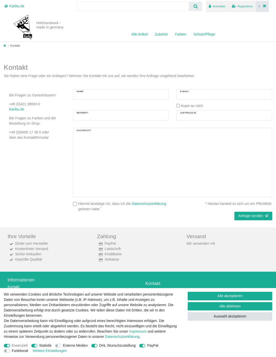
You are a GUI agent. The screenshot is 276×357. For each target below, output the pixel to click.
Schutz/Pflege (204, 34)
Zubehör (161, 34)
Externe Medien (75, 345)
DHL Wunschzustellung (117, 345)
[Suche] (195, 6)
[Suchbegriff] (133, 6)
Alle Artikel (139, 34)
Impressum (138, 331)
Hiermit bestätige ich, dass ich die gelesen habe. (122, 206)
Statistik (45, 345)
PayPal (152, 345)
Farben (180, 34)
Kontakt (13, 287)
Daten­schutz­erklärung (122, 337)
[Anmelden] (217, 6)
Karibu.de (16, 109)
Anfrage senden (253, 216)
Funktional (20, 351)
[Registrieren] (242, 6)
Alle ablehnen (230, 306)
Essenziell (20, 345)
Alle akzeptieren (230, 296)
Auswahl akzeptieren (230, 316)
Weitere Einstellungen (50, 351)
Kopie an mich (192, 106)
